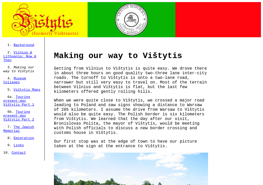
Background (24, 45)
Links (19, 145)
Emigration (24, 138)
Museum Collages (14, 80)
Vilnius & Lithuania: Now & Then (19, 56)
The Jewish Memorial (18, 129)
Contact (19, 153)
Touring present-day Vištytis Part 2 (18, 116)
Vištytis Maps (27, 90)
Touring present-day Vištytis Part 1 (18, 101)
